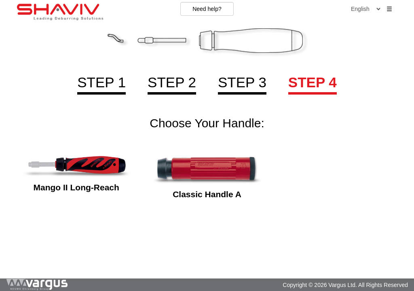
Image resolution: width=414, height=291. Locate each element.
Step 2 (172, 82)
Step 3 (242, 82)
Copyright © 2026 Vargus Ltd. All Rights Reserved (345, 285)
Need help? (207, 9)
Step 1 (101, 82)
